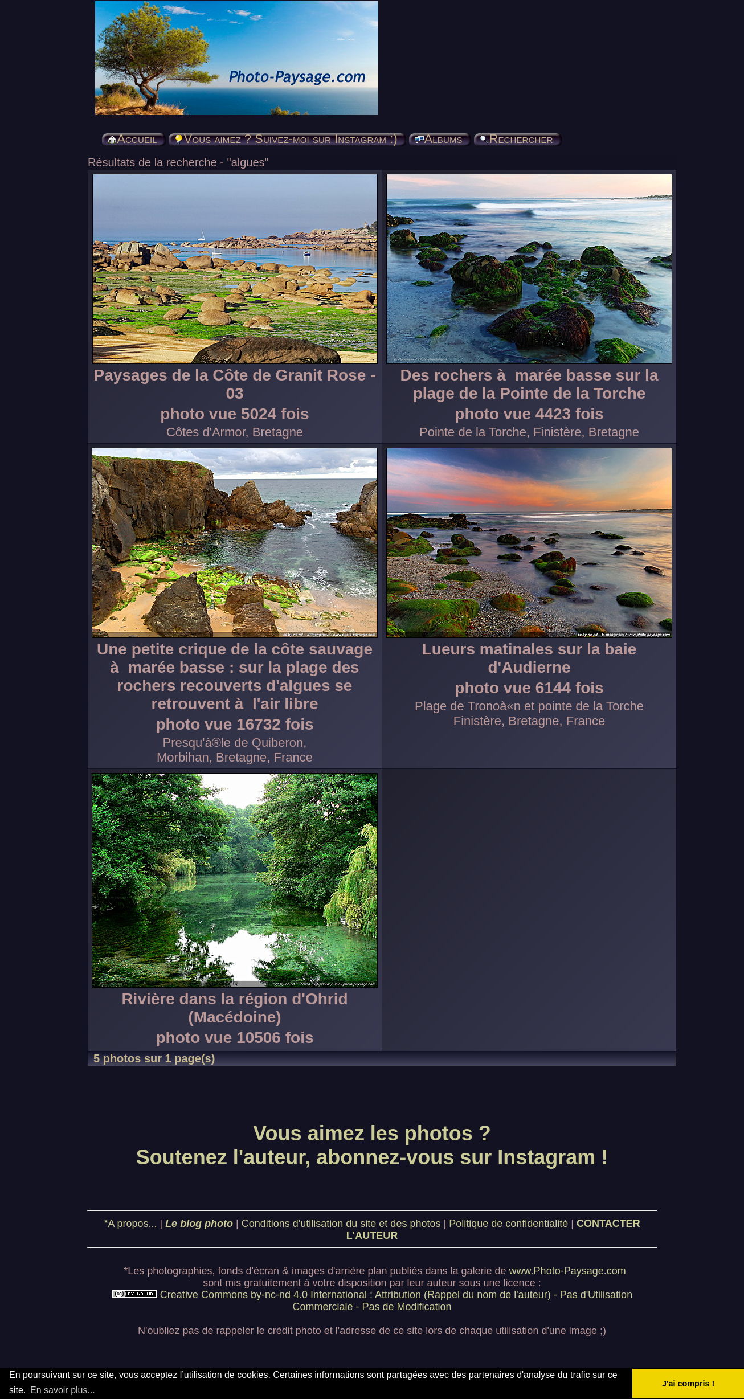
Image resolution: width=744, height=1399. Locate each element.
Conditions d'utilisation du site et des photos (341, 1223)
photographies (179, 1271)
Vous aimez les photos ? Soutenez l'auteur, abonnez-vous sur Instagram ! (372, 1145)
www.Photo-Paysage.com (567, 1271)
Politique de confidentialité (508, 1223)
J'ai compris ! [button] (688, 1383)
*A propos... (130, 1223)
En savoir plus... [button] (62, 1390)
